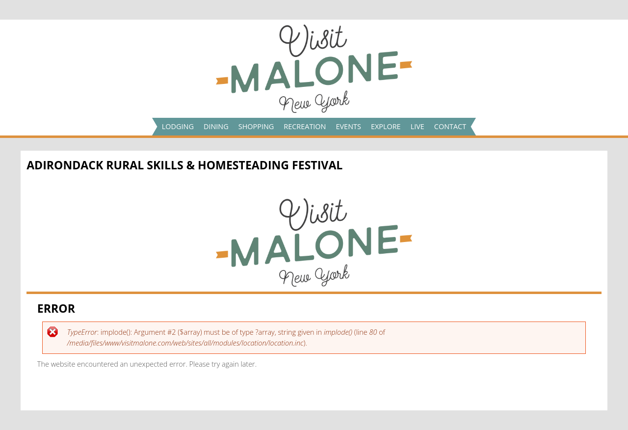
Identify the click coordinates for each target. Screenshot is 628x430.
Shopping (256, 126)
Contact (450, 126)
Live (417, 126)
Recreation (305, 126)
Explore (386, 126)
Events (348, 126)
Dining (216, 126)
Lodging (178, 126)
